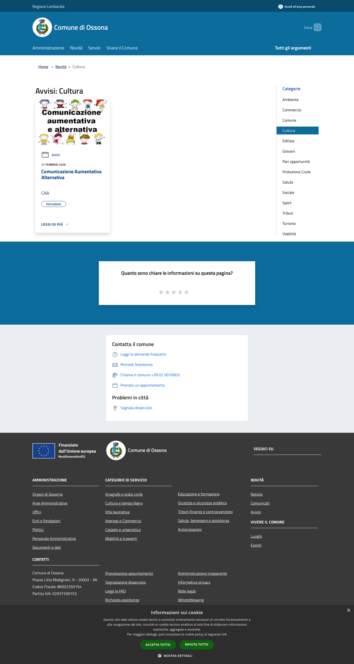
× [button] (348, 610)
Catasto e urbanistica (123, 530)
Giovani (288, 151)
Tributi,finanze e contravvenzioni (205, 512)
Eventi (256, 545)
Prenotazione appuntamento (129, 573)
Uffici (36, 512)
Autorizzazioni (190, 529)
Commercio (291, 110)
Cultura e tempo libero (124, 503)
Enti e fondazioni (46, 521)
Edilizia (288, 141)
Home (43, 67)
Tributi (287, 213)
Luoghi (256, 536)
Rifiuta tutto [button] (196, 644)
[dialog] (177, 634)
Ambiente (290, 99)
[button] (177, 655)
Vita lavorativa (117, 512)
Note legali (187, 591)
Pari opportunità (296, 161)
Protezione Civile (296, 172)
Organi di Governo (47, 494)
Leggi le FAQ (115, 591)
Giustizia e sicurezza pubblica (202, 503)
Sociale (288, 192)
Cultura (288, 130)
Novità (60, 67)
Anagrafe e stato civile (124, 494)
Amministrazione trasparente (202, 573)
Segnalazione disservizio (125, 582)
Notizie (257, 494)
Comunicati (260, 503)
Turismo (289, 223)
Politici (38, 530)
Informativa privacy (194, 582)
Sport (287, 203)
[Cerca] (316, 27)
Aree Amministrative (49, 503)
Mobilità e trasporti (121, 538)
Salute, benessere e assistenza (203, 520)
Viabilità (289, 234)
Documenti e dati (46, 547)
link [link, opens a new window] (224, 634)
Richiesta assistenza (122, 600)
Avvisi (50, 155)
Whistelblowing (191, 600)
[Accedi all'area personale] (297, 6)
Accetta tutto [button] (158, 645)
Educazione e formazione (199, 494)
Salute (287, 182)
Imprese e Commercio (123, 521)
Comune (289, 120)
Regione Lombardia (48, 6)
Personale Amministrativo (54, 538)
